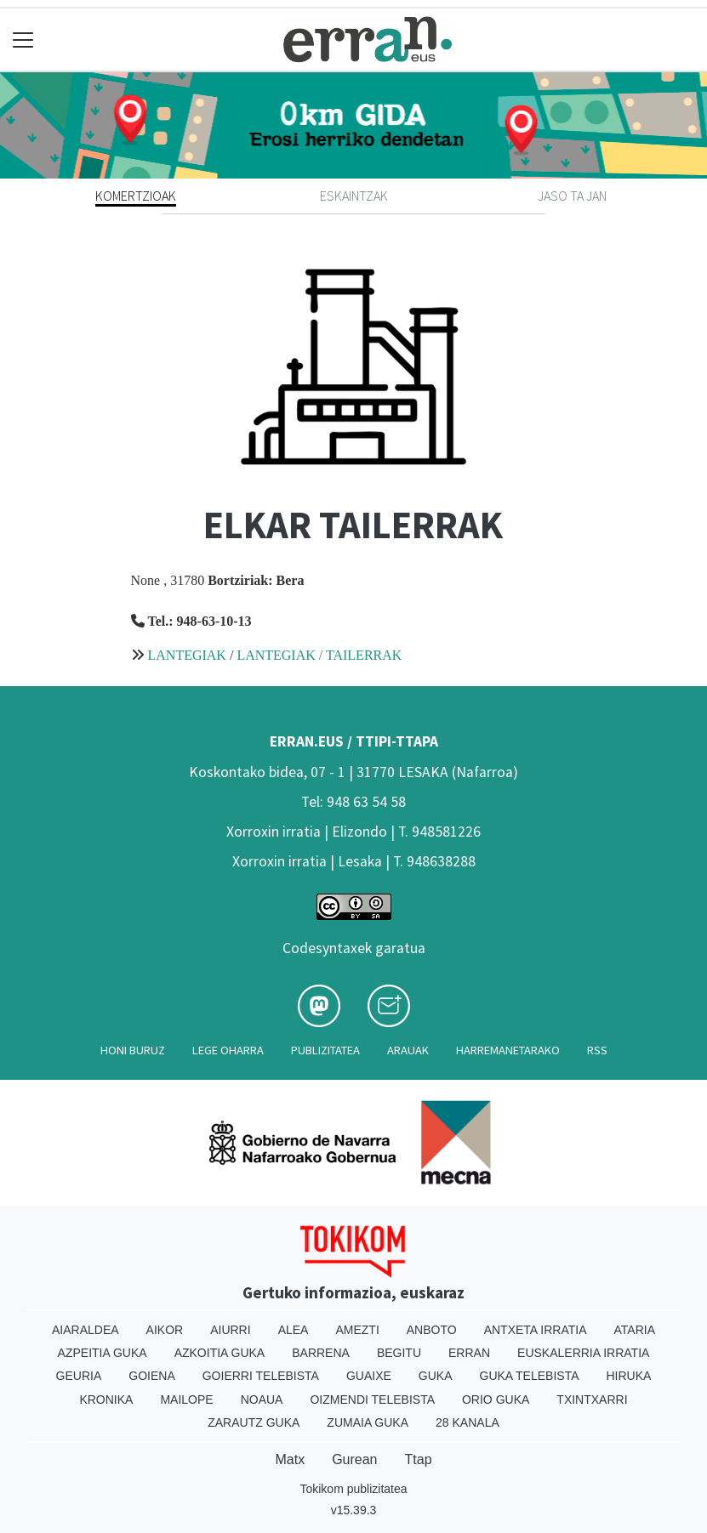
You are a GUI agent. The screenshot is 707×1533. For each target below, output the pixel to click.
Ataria (635, 1330)
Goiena (151, 1376)
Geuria (79, 1376)
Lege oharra (228, 1050)
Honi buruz (132, 1050)
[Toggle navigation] (23, 39)
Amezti (357, 1330)
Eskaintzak (354, 195)
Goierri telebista (260, 1376)
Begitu (399, 1353)
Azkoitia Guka (219, 1353)
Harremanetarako (508, 1050)
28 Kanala (467, 1422)
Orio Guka (495, 1399)
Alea (293, 1330)
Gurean (354, 1459)
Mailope (186, 1399)
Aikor (165, 1330)
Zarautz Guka (253, 1422)
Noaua (262, 1399)
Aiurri (230, 1330)
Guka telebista (529, 1376)
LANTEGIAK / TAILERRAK (319, 655)
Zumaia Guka (367, 1422)
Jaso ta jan (572, 195)
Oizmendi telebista (372, 1399)
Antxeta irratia (535, 1330)
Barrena (321, 1353)
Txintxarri (591, 1399)
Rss (597, 1050)
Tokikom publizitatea (353, 1489)
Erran (469, 1353)
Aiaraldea (85, 1330)
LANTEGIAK (187, 655)
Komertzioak (135, 195)
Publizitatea (325, 1050)
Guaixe (368, 1376)
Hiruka (629, 1376)
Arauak (408, 1050)
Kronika (106, 1399)
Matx (290, 1459)
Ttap (418, 1459)
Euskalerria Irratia (583, 1353)
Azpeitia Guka (102, 1353)
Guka (436, 1376)
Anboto (432, 1330)
